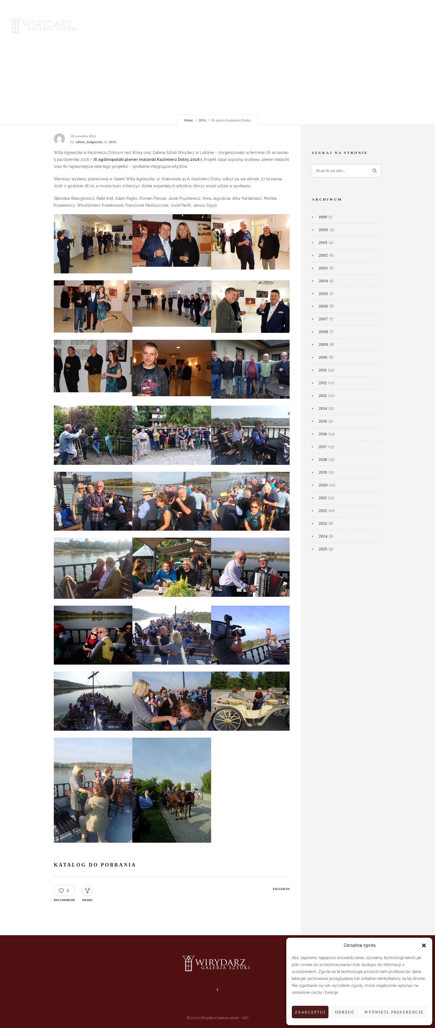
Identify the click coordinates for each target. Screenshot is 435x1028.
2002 (323, 255)
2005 (323, 293)
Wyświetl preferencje (393, 1012)
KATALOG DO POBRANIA (95, 865)
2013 (323, 395)
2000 (323, 229)
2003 (323, 268)
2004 (323, 280)
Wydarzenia (160, 25)
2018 (323, 459)
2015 (323, 421)
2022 (323, 510)
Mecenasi (271, 25)
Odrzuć (342, 1012)
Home (188, 120)
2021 (323, 497)
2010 (323, 357)
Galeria (127, 25)
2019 (323, 472)
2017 (323, 446)
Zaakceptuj (307, 1012)
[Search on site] (346, 170)
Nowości (193, 25)
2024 (323, 536)
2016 (202, 120)
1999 (323, 216)
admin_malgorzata (89, 142)
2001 (323, 242)
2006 (323, 306)
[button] (424, 945)
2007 (323, 318)
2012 (323, 382)
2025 (323, 549)
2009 (323, 344)
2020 (323, 485)
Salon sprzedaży (232, 25)
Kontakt (301, 25)
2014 (323, 408)
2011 (323, 370)
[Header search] (404, 25)
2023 (323, 523)
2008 (323, 331)
